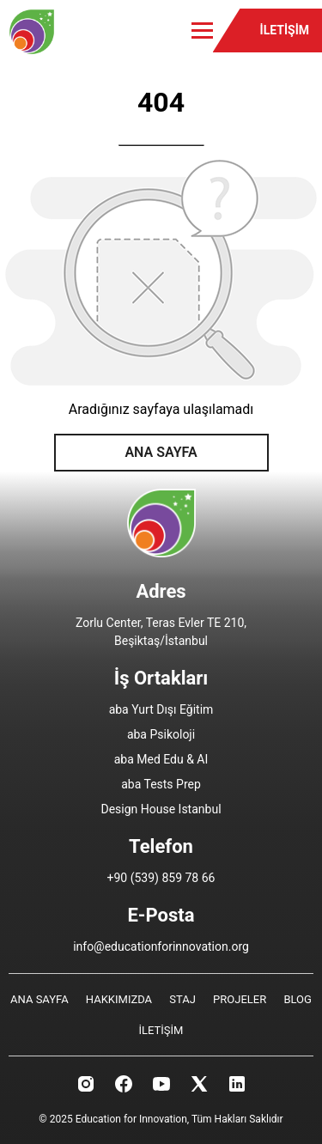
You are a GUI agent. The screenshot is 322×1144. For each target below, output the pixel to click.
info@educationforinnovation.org (161, 946)
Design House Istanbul (160, 809)
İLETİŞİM (284, 30)
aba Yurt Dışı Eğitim (161, 709)
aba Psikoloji (161, 734)
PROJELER (239, 999)
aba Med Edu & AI (161, 759)
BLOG (297, 999)
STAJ (182, 999)
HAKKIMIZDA (119, 999)
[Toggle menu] (202, 30)
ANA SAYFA (161, 452)
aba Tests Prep (161, 784)
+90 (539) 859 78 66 (161, 878)
